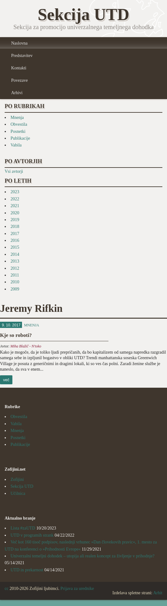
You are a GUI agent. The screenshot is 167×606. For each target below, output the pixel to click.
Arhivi (17, 92)
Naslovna (19, 43)
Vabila (16, 145)
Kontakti (18, 68)
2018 (15, 226)
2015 (15, 247)
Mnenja (17, 117)
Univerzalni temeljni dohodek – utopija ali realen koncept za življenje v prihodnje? (83, 556)
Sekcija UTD (22, 486)
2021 (15, 205)
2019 (15, 219)
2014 (15, 254)
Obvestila (19, 124)
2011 (15, 275)
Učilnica (18, 493)
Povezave (19, 80)
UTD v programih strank (32, 535)
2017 (15, 233)
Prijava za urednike (77, 588)
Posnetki (18, 131)
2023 (15, 192)
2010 (15, 282)
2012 (15, 268)
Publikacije (20, 138)
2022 (15, 199)
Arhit (157, 593)
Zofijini (17, 479)
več (6, 379)
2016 (15, 240)
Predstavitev (22, 55)
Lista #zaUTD (23, 528)
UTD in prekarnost (27, 570)
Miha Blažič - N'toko (25, 346)
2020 (15, 213)
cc (6, 588)
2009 (15, 289)
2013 (15, 261)
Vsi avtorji (14, 171)
